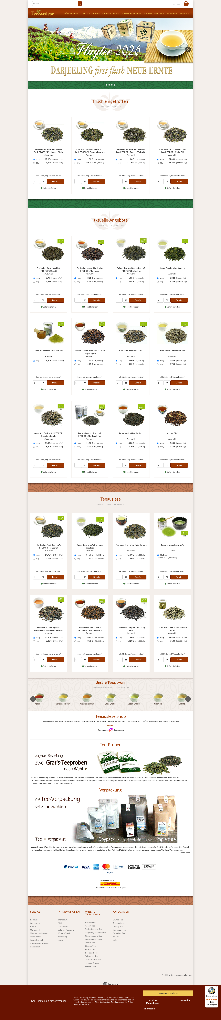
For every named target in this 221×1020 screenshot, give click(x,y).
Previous (33, 49)
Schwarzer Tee (131, 13)
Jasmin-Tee (90, 942)
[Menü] (216, 987)
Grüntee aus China (93, 936)
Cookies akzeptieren (168, 993)
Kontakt (33, 919)
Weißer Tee (90, 966)
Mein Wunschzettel (38, 933)
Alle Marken (90, 922)
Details (55, 181)
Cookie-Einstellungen (153, 1001)
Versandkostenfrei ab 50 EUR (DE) (111, 887)
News (60, 940)
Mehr (184, 13)
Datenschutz (63, 926)
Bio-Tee (172, 13)
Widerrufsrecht (64, 933)
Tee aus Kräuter (92, 963)
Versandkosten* (55, 176)
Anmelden (177, 4)
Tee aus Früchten (93, 959)
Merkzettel (35, 930)
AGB (60, 923)
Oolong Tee (110, 13)
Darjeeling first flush (94, 929)
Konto (33, 926)
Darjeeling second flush (95, 932)
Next (188, 49)
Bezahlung (62, 936)
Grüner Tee (71, 13)
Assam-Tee (90, 926)
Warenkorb (35, 923)
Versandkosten (185, 975)
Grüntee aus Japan (93, 939)
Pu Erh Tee (90, 949)
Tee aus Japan (90, 13)
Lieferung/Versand (66, 930)
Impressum (63, 919)
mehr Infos (185, 852)
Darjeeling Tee (154, 13)
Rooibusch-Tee (92, 953)
